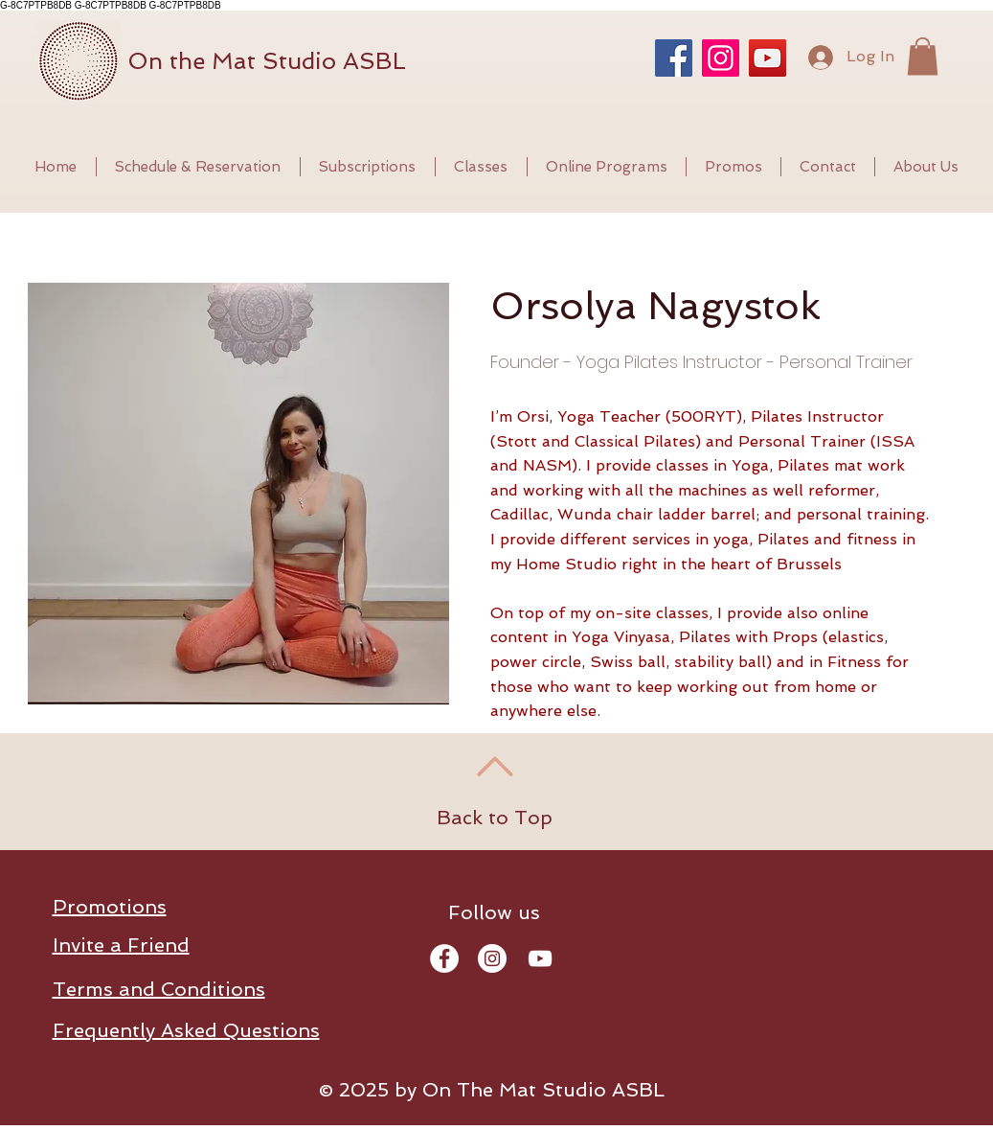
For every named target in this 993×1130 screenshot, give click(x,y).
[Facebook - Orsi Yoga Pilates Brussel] (444, 958)
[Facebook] (673, 58)
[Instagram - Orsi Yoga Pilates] (492, 958)
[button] (922, 56)
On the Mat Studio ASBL (266, 61)
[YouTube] (767, 58)
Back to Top (495, 817)
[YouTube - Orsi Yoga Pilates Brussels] (540, 958)
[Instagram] (720, 58)
